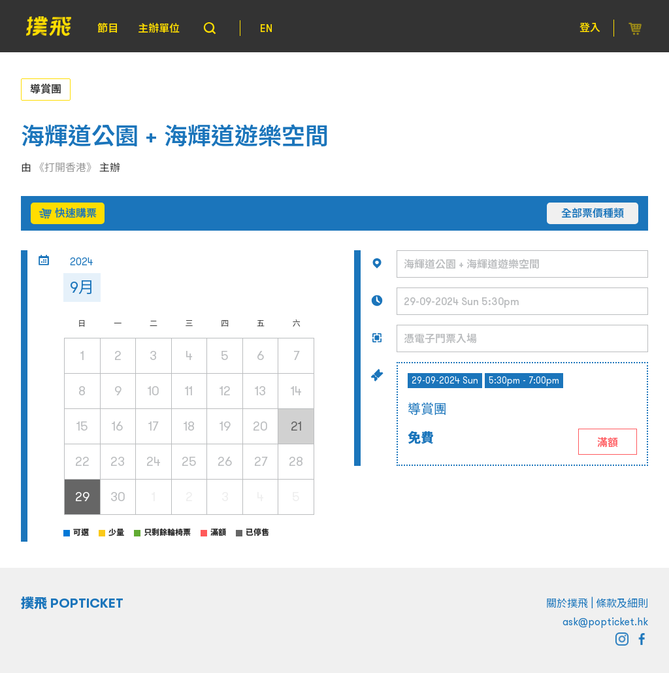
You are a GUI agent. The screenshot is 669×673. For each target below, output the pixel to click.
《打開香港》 (65, 167)
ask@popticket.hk (605, 621)
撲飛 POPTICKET (72, 603)
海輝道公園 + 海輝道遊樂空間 (175, 136)
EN (266, 28)
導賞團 (45, 88)
